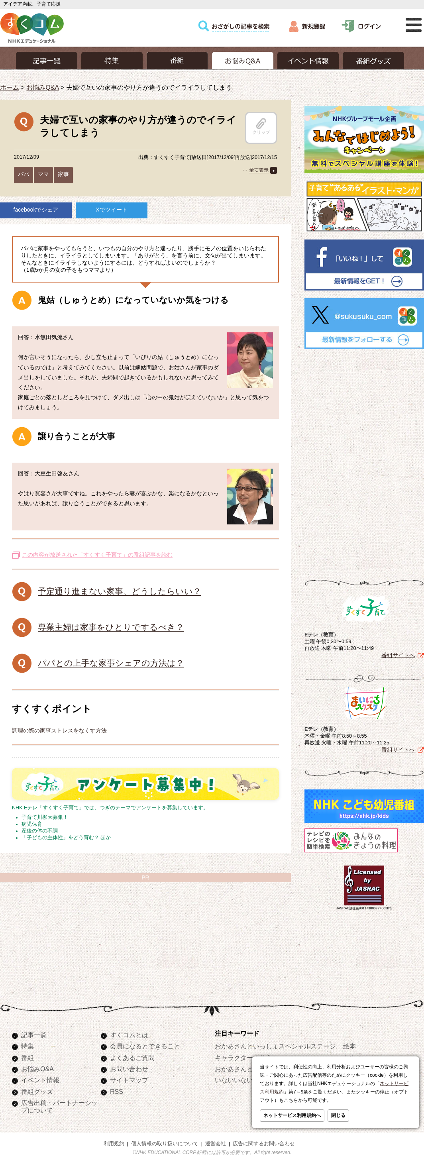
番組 (27, 1057)
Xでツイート (111, 209)
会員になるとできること (145, 1046)
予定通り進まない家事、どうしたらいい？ (119, 591)
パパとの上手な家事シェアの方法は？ (111, 662)
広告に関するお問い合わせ (264, 1143)
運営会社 (215, 1143)
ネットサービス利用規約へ (292, 1115)
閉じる (338, 1115)
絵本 (349, 1046)
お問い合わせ (129, 1068)
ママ (43, 174)
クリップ (261, 126)
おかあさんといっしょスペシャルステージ (275, 1046)
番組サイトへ (398, 655)
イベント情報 (40, 1080)
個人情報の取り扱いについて (164, 1143)
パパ (23, 174)
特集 (27, 1046)
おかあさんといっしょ (247, 1068)
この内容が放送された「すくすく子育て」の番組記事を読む (97, 555)
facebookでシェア (36, 209)
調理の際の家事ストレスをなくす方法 (59, 730)
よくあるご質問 (132, 1057)
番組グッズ (37, 1091)
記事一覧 (34, 1034)
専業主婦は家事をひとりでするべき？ (111, 627)
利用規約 (114, 1143)
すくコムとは (129, 1034)
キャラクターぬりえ (243, 1057)
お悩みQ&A (42, 87)
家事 (63, 174)
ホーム (9, 87)
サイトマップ (129, 1080)
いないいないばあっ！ (247, 1080)
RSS (116, 1091)
